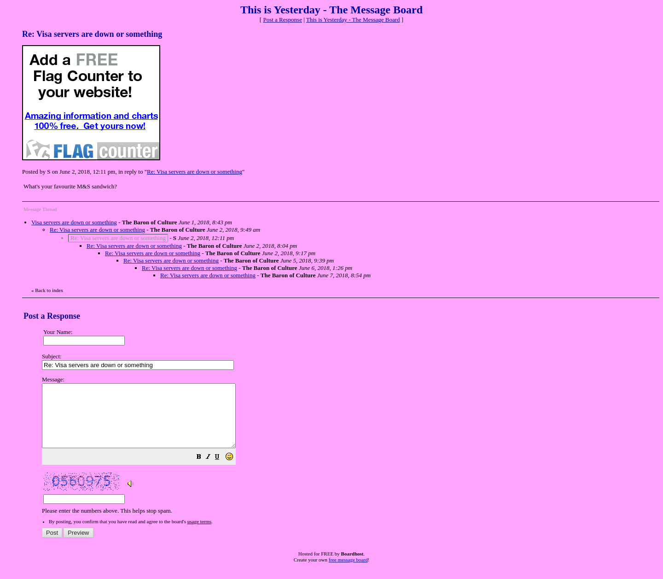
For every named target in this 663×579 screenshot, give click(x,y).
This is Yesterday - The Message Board (353, 19)
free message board (348, 572)
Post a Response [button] (282, 19)
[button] (222, 470)
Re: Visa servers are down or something (194, 171)
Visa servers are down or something (74, 222)
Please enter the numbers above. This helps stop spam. (346, 451)
